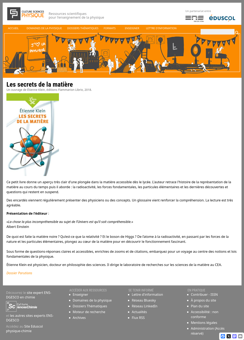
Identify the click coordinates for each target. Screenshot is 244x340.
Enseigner (80, 294)
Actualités (139, 312)
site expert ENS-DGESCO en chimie (28, 294)
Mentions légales (204, 322)
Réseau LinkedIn (144, 306)
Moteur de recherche (89, 312)
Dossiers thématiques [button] (82, 28)
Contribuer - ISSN (204, 294)
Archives (79, 317)
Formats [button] (110, 28)
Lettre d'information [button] (161, 28)
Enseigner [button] (132, 28)
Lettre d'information (147, 294)
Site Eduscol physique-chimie (24, 328)
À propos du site (203, 300)
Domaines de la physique (92, 300)
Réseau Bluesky (144, 300)
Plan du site (200, 306)
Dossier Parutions (19, 273)
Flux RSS (138, 317)
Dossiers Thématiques (90, 306)
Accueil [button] (13, 28)
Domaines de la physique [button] (44, 28)
